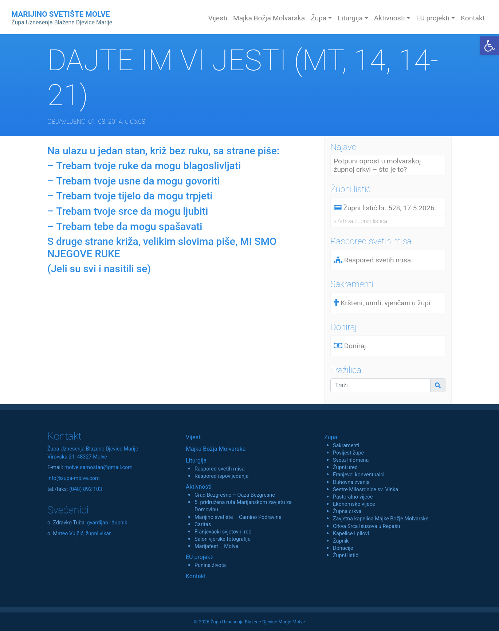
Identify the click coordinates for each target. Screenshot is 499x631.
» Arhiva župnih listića (360, 221)
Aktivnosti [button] (389, 18)
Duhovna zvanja (351, 482)
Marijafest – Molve (216, 546)
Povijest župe (348, 453)
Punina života (210, 565)
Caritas (203, 524)
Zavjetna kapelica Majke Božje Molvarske (380, 519)
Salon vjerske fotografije (223, 539)
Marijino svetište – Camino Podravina (238, 517)
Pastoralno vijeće (353, 497)
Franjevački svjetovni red (223, 532)
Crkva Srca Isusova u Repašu (366, 526)
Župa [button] (318, 18)
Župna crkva (347, 511)
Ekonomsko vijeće (354, 504)
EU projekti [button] (432, 18)
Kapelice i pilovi (351, 534)
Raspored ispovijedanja (221, 476)
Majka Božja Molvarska (269, 18)
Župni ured (345, 467)
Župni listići (346, 555)
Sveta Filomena (351, 460)
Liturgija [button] (350, 18)
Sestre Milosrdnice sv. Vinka (365, 490)
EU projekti (199, 556)
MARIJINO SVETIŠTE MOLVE (61, 18)
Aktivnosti (199, 486)
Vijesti (217, 18)
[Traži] (380, 385)
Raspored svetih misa (219, 469)
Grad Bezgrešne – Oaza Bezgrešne (235, 495)
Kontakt (473, 18)
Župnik (341, 541)
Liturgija (196, 460)
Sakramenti (346, 446)
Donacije (343, 548)
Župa (330, 437)
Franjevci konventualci (359, 475)
